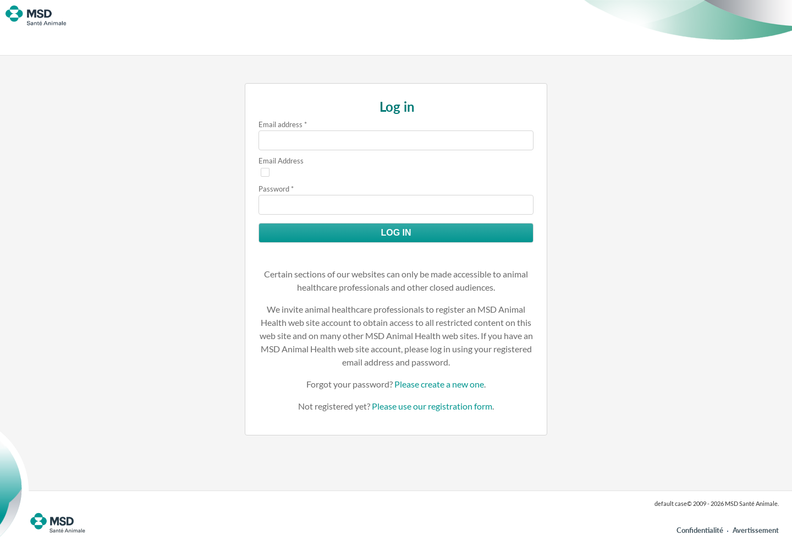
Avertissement (756, 530)
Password (273, 188)
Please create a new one (439, 384)
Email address (280, 124)
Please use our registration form (432, 406)
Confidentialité (699, 530)
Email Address (281, 160)
